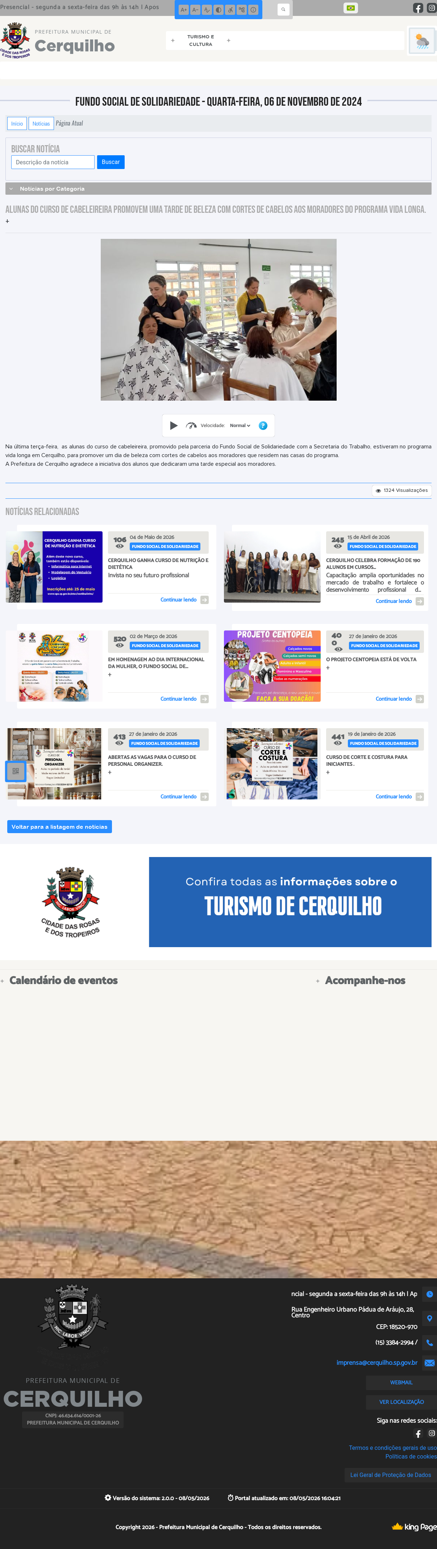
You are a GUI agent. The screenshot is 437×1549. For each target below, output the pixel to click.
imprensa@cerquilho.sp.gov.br (377, 1363)
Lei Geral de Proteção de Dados (390, 1475)
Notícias (41, 123)
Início (17, 123)
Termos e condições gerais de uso (393, 1447)
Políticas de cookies (411, 1456)
